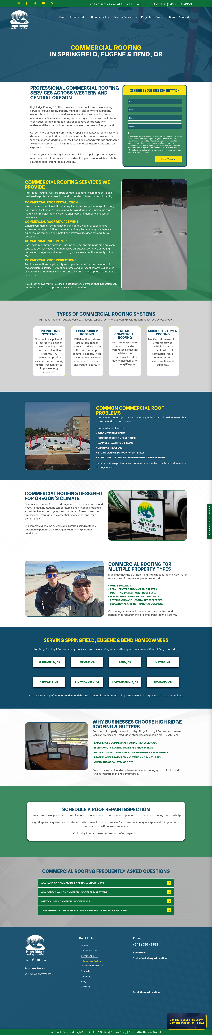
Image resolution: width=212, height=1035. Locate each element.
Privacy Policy (118, 1032)
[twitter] (35, 3)
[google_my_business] (52, 3)
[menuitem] (62, 17)
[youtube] (43, 3)
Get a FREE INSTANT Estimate (209, 521)
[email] (18, 3)
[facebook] (27, 3)
